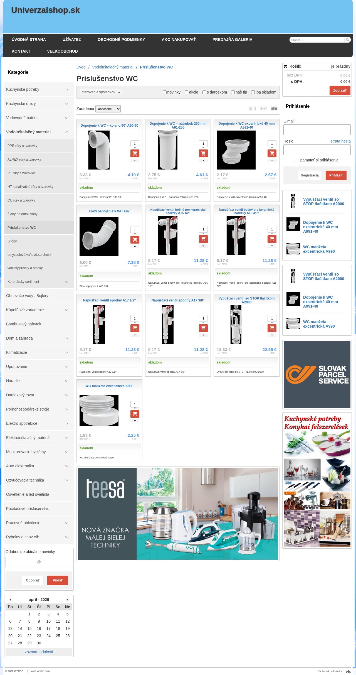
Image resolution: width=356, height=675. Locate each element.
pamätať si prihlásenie (317, 160)
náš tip (239, 92)
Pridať (58, 580)
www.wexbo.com (40, 671)
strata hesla (341, 141)
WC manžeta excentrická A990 (319, 249)
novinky (172, 92)
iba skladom (263, 92)
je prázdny (340, 66)
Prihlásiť (336, 175)
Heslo (288, 141)
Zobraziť (340, 90)
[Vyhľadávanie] (320, 40)
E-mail (289, 121)
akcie (191, 92)
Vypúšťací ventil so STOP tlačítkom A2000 (323, 201)
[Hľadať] (347, 39)
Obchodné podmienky (329, 671)
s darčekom (214, 92)
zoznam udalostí (39, 652)
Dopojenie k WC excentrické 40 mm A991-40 (320, 227)
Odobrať (32, 580)
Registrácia (310, 175)
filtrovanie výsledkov (101, 92)
